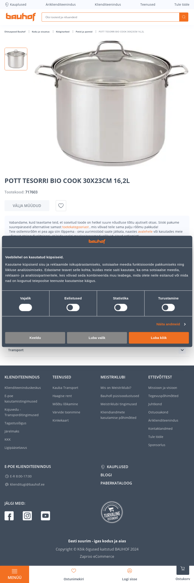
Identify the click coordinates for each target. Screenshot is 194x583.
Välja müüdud (27, 205)
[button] (16, 59)
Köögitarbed (63, 31)
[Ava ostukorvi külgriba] (183, 571)
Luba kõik (159, 338)
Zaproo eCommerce (97, 556)
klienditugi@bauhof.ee (27, 484)
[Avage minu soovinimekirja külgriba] (74, 573)
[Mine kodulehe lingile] (21, 17)
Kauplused (15, 4)
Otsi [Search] (183, 17)
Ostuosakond (158, 412)
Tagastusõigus (15, 423)
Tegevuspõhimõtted (163, 396)
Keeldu (35, 338)
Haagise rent (62, 396)
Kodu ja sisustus (41, 31)
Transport (16, 350)
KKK (8, 439)
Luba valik (97, 338)
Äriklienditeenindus (61, 4)
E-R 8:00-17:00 (21, 476)
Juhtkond (155, 404)
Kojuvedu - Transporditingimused (22, 412)
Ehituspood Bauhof (15, 31)
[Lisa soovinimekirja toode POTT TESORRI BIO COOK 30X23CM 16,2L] (61, 205)
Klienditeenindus (108, 4)
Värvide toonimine (66, 412)
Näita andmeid (168, 324)
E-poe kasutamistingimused (21, 398)
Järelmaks (12, 431)
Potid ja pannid (84, 31)
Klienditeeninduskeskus (23, 387)
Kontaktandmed (160, 428)
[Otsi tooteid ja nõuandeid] (110, 17)
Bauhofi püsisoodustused (120, 396)
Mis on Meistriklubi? (116, 387)
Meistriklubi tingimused (119, 404)
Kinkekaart (61, 420)
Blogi (106, 474)
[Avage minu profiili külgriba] (129, 573)
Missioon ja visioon (162, 387)
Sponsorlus (156, 445)
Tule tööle (181, 4)
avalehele (146, 231)
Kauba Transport (65, 387)
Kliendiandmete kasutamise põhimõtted (118, 415)
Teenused (147, 4)
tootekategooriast (76, 227)
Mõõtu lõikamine (65, 404)
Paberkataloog (116, 483)
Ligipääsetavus (16, 447)
